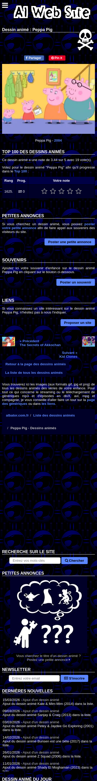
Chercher (74, 561)
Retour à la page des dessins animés (35, 364)
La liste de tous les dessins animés (34, 373)
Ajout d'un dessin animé (41, 700)
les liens (48, 404)
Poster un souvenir (75, 282)
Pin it (56, 58)
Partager (33, 58)
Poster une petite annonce (69, 242)
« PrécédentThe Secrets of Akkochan (40, 343)
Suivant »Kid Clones (68, 355)
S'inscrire (74, 678)
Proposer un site (77, 323)
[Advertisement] (48, 495)
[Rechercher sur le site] (34, 560)
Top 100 (20, 171)
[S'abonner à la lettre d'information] (34, 678)
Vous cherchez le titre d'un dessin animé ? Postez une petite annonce (48, 619)
